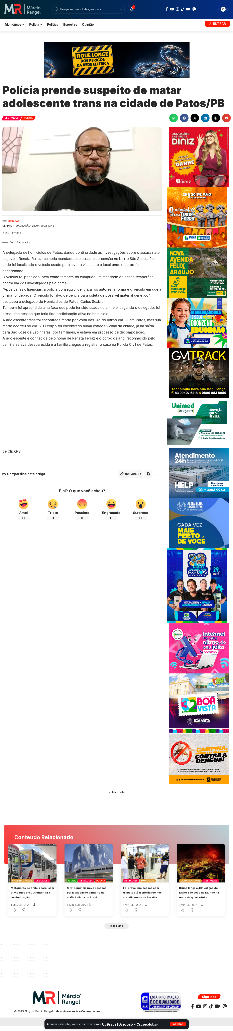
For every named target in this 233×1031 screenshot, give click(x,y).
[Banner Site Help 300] (199, 473)
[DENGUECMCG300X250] (199, 758)
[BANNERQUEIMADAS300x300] (197, 217)
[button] (177, 1024)
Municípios (147, 880)
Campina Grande (22, 880)
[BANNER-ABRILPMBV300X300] (199, 703)
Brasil (72, 880)
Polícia (33, 117)
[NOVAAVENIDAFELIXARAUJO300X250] (197, 272)
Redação (14, 221)
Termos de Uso (150, 1024)
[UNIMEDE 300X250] (197, 422)
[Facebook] (167, 9)
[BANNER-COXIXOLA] (197, 585)
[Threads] (194, 9)
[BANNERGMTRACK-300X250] (199, 372)
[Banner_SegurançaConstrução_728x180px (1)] (117, 59)
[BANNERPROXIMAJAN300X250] (199, 648)
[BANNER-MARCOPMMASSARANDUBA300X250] (197, 322)
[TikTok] (182, 9)
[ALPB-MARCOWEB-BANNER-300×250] (199, 523)
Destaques (13, 117)
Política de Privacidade (119, 1024)
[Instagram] (177, 9)
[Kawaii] (188, 9)
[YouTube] (172, 9)
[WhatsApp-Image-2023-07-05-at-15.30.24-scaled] (199, 157)
